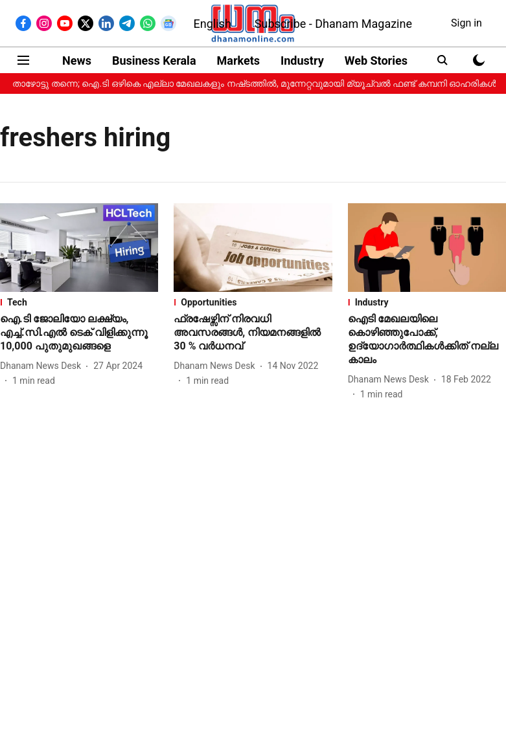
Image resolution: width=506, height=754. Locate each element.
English (212, 23)
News (76, 60)
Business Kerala (154, 60)
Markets (238, 60)
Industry (302, 60)
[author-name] (43, 366)
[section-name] (79, 302)
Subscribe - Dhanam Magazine (333, 23)
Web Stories (376, 60)
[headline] (79, 333)
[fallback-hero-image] (79, 247)
